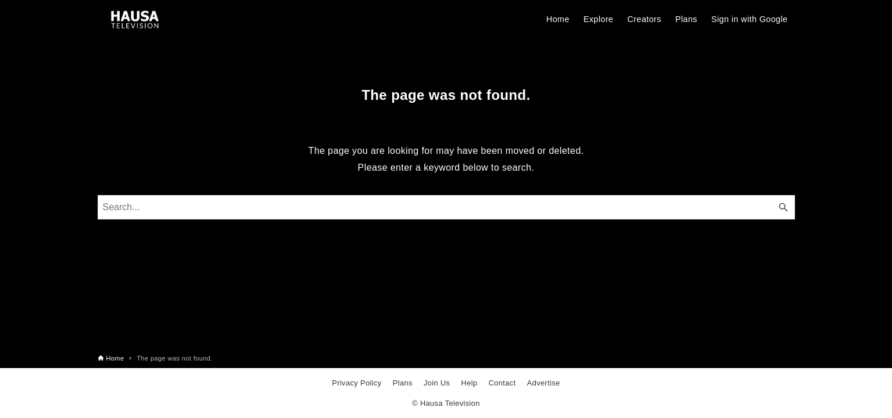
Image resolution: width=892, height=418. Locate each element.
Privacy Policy (356, 383)
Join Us (437, 383)
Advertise (543, 383)
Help (469, 383)
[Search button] (783, 207)
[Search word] (446, 207)
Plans (403, 383)
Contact (502, 383)
